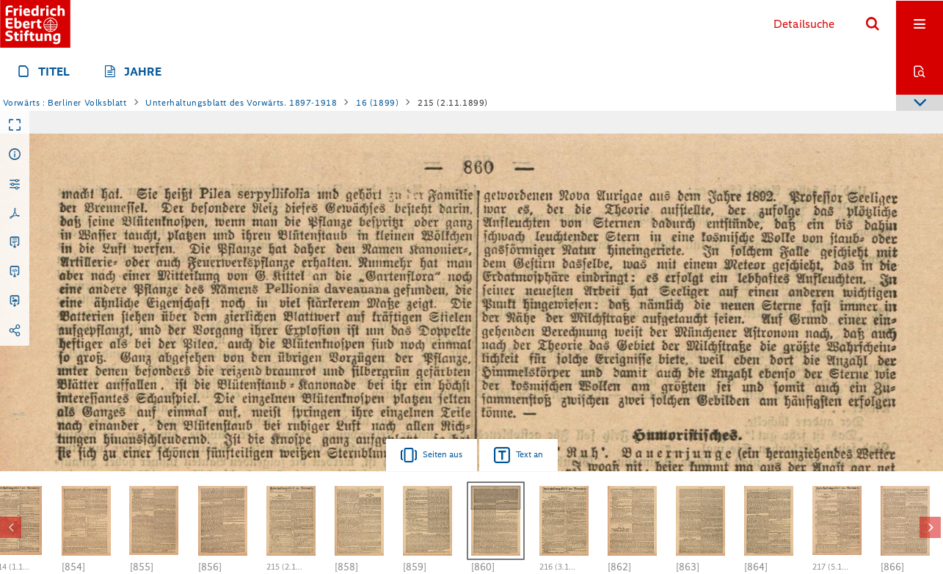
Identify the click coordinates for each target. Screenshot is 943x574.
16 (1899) (377, 103)
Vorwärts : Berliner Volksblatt (65, 103)
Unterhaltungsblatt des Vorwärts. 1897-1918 (241, 103)
